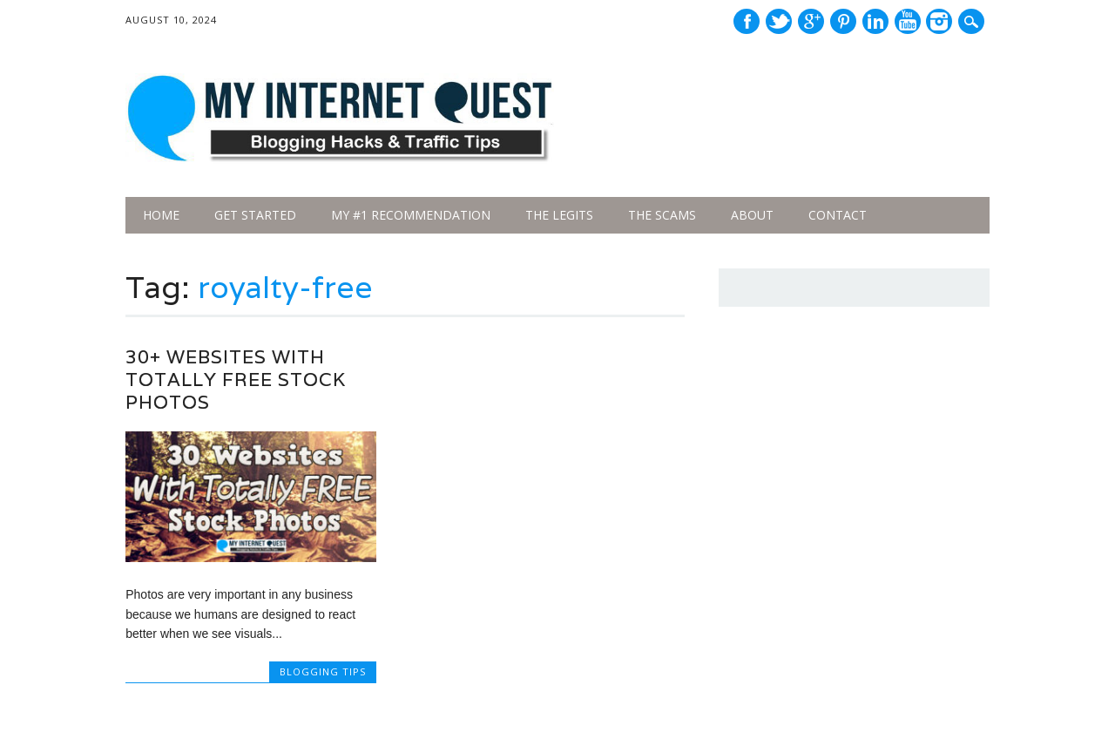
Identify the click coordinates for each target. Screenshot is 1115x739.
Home (161, 215)
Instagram (939, 21)
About (752, 215)
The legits (559, 215)
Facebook (746, 21)
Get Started (255, 215)
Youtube (908, 21)
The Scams (662, 215)
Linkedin (875, 21)
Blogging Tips (323, 671)
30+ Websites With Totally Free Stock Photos (235, 379)
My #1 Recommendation (410, 215)
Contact (837, 215)
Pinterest (843, 21)
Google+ (811, 21)
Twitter (779, 21)
